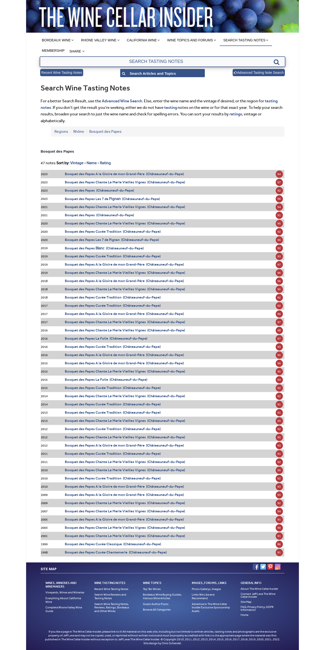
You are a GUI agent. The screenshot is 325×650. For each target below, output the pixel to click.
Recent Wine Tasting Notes (61, 73)
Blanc (100, 248)
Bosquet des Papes (105, 131)
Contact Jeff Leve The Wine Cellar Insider (258, 595)
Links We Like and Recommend (203, 596)
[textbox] (162, 61)
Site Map (246, 602)
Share (75, 51)
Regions (61, 131)
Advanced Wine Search (122, 100)
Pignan (115, 198)
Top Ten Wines (152, 589)
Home (244, 615)
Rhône (78, 131)
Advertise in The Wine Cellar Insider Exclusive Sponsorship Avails (211, 607)
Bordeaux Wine (56, 40)
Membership (53, 50)
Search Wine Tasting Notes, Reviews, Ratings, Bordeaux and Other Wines (111, 607)
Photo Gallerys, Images (206, 589)
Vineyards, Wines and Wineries (64, 592)
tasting (170, 107)
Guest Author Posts (156, 604)
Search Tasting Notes (244, 40)
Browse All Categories (157, 609)
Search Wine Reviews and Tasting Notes (110, 596)
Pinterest (270, 567)
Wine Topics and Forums (190, 40)
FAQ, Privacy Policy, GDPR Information (257, 608)
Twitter (263, 567)
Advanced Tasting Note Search (259, 73)
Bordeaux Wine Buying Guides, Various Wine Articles (162, 596)
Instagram (278, 567)
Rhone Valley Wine (99, 40)
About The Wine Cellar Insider (259, 588)
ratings (235, 114)
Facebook (256, 567)
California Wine (142, 40)
